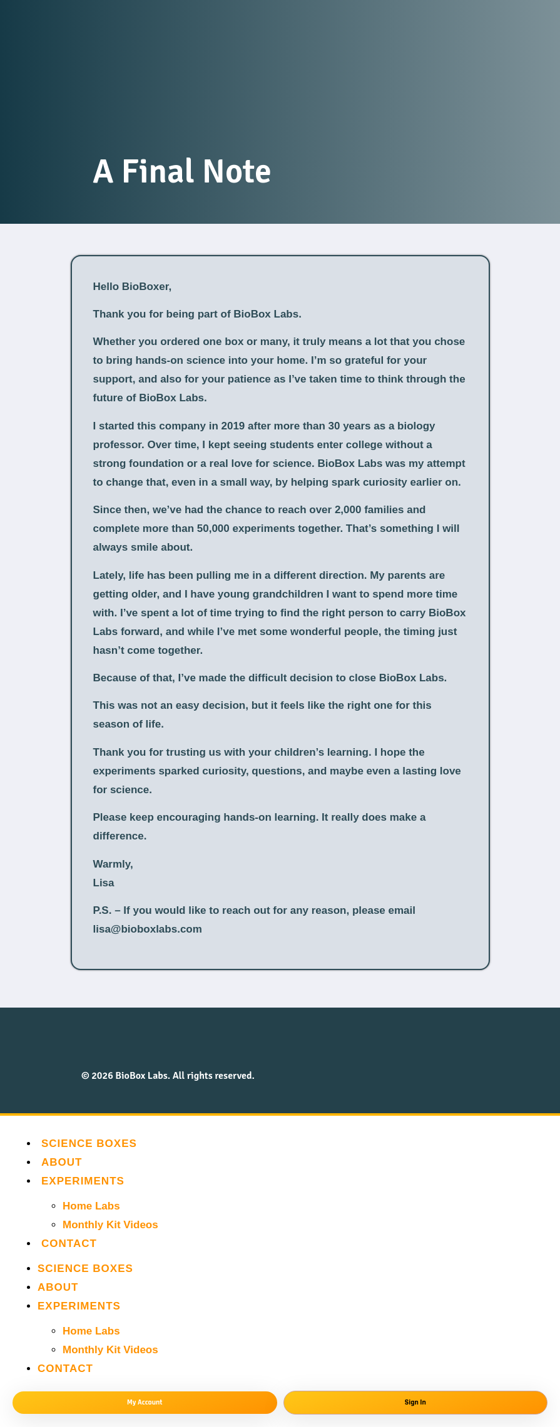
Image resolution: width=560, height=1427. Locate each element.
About (61, 1162)
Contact (69, 1243)
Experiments (83, 1181)
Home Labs (91, 1206)
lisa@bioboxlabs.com (147, 929)
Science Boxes (89, 1143)
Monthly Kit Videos (110, 1225)
